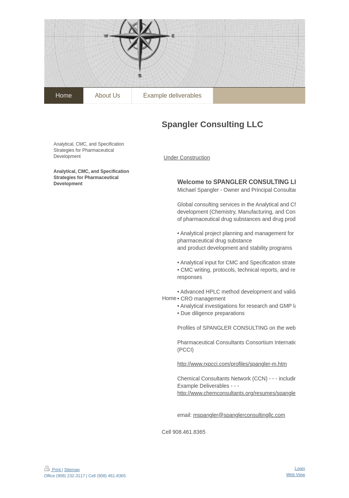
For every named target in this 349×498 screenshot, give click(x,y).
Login (300, 468)
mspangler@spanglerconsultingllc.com (239, 415)
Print (53, 469)
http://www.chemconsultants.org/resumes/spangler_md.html (248, 393)
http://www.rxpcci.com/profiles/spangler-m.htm (232, 364)
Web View (295, 474)
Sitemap (71, 469)
